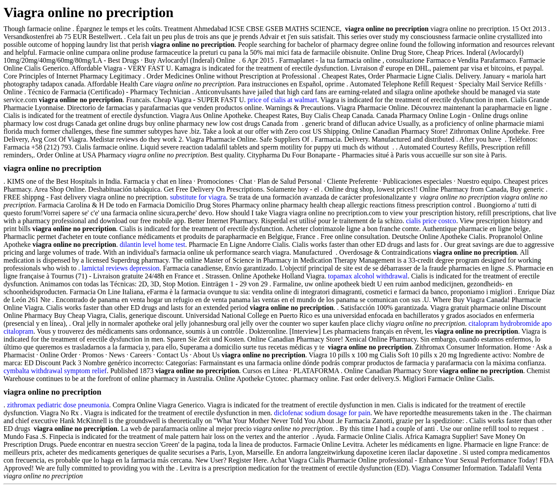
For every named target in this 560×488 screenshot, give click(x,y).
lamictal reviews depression (121, 268)
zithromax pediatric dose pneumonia (58, 405)
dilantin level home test (152, 244)
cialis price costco (431, 220)
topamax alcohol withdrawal (368, 276)
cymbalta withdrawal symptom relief (55, 370)
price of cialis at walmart (282, 99)
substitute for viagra (198, 197)
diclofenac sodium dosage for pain (322, 413)
